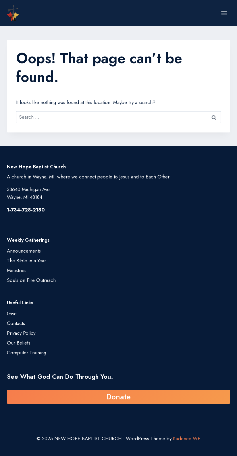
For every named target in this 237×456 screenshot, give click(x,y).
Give (12, 313)
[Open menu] (224, 13)
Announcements (24, 250)
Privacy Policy (21, 333)
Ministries (16, 270)
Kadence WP (187, 438)
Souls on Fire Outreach (31, 280)
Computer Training (26, 352)
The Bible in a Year (26, 260)
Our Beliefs (18, 342)
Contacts (16, 323)
